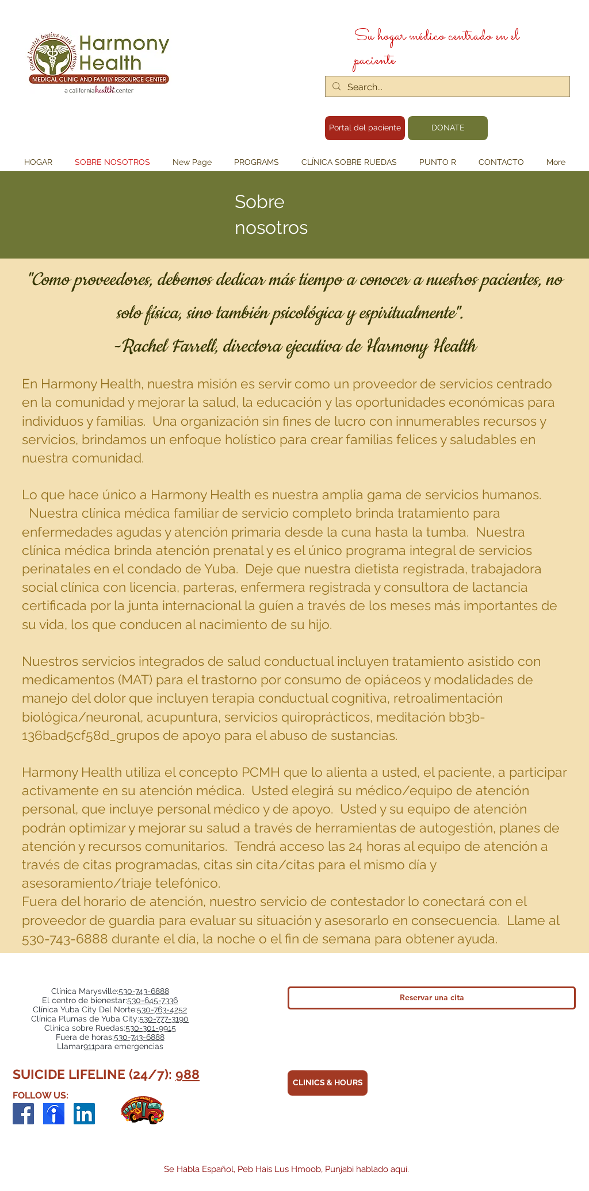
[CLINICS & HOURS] (328, 1083)
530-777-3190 (164, 1018)
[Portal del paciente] (365, 128)
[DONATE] (448, 128)
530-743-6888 (143, 991)
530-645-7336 (152, 1000)
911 (89, 1046)
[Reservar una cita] (432, 997)
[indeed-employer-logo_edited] (53, 1113)
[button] (256, 162)
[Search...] (446, 87)
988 (187, 1074)
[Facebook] (23, 1113)
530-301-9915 (150, 1027)
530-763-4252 (162, 1009)
